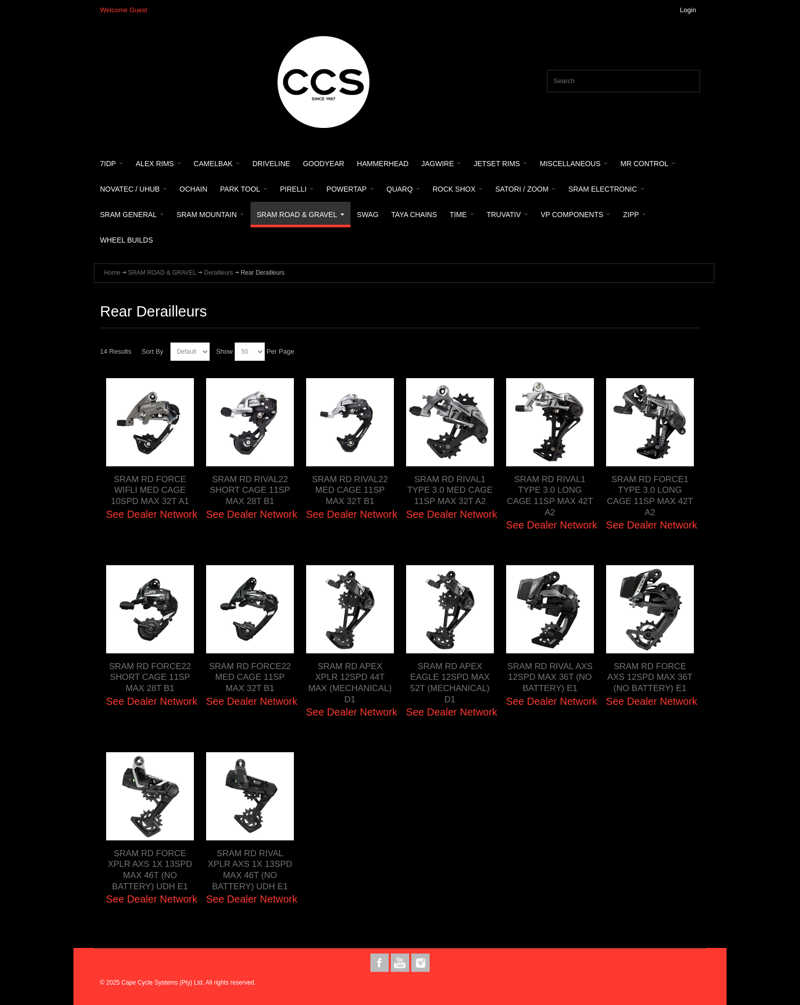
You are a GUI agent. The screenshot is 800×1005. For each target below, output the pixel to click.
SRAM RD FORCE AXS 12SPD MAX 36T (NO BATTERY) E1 (649, 677)
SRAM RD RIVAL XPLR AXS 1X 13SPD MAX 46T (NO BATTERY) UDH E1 (250, 869)
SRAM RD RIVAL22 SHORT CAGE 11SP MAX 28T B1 (250, 490)
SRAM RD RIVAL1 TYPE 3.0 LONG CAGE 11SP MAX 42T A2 (549, 495)
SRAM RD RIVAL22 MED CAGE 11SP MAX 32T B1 (350, 490)
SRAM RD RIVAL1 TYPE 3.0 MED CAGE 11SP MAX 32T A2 (449, 490)
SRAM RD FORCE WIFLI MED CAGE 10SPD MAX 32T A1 (150, 490)
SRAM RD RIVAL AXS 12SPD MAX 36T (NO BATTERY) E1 (549, 677)
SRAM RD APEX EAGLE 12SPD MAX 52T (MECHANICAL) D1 (450, 682)
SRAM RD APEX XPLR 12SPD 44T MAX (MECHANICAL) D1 (350, 682)
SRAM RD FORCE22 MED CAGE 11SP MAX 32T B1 (250, 677)
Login (688, 10)
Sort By (152, 351)
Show (224, 351)
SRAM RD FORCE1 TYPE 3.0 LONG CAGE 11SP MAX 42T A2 (649, 495)
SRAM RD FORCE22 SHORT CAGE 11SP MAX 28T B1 (150, 677)
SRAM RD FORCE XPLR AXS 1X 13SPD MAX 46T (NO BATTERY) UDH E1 (150, 869)
